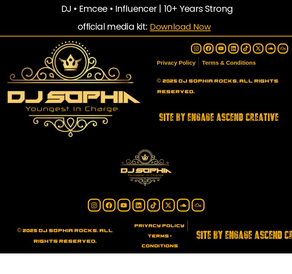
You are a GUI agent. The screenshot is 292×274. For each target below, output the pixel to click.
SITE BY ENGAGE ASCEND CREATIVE (219, 118)
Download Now (180, 27)
